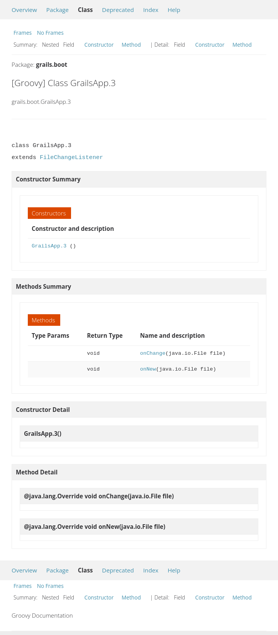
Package (57, 10)
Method (131, 44)
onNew (148, 369)
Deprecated (118, 10)
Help (174, 10)
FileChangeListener (71, 157)
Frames (23, 32)
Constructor (99, 44)
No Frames (50, 32)
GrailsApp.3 (49, 246)
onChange (153, 353)
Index (150, 10)
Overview (24, 10)
